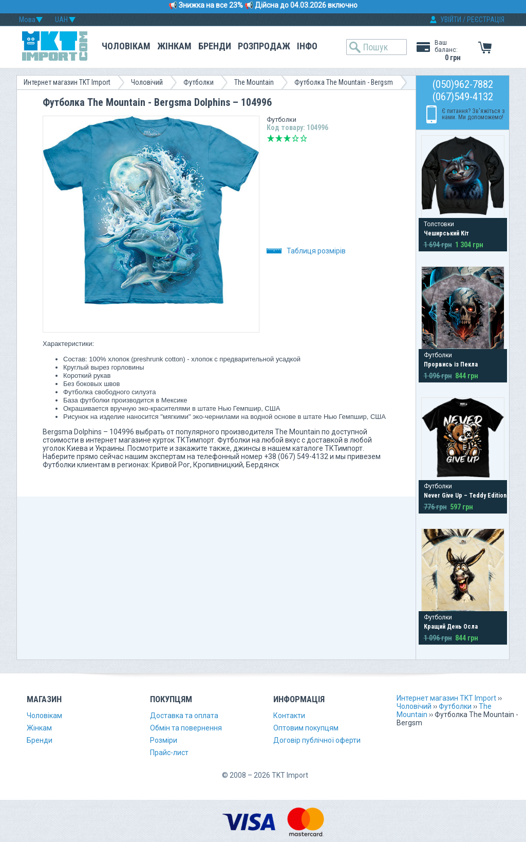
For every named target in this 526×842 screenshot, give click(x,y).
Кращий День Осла (451, 626)
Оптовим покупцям (306, 728)
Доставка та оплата (184, 715)
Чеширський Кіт (446, 233)
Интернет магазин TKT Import (67, 82)
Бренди (214, 46)
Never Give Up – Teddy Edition (465, 495)
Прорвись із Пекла (451, 364)
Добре (295, 138)
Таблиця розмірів (306, 251)
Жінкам (174, 46)
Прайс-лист (169, 752)
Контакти (289, 715)
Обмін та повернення (186, 728)
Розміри (163, 740)
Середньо (287, 138)
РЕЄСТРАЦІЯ (485, 19)
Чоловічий (147, 82)
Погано (279, 138)
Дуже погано (271, 138)
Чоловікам (126, 46)
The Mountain (254, 82)
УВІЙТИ (450, 19)
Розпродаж (264, 46)
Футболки (198, 82)
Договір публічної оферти (317, 740)
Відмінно (303, 138)
